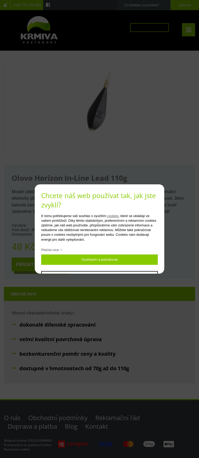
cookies (112, 216)
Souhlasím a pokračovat (99, 259)
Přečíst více (50, 250)
